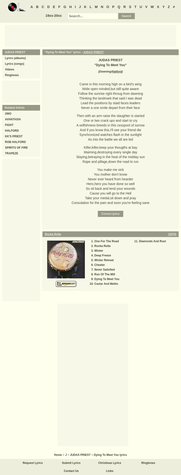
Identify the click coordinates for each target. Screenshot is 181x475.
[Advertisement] (90, 35)
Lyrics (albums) (15, 58)
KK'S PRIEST (14, 136)
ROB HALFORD (15, 142)
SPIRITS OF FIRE (16, 147)
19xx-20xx (53, 15)
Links (109, 471)
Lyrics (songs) (14, 63)
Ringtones (12, 75)
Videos (9, 69)
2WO (8, 113)
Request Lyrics (33, 463)
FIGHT (9, 125)
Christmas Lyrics (109, 463)
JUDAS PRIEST (93, 52)
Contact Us (71, 471)
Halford (117, 71)
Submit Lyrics (71, 463)
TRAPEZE (11, 153)
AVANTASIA (13, 119)
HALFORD (12, 130)
